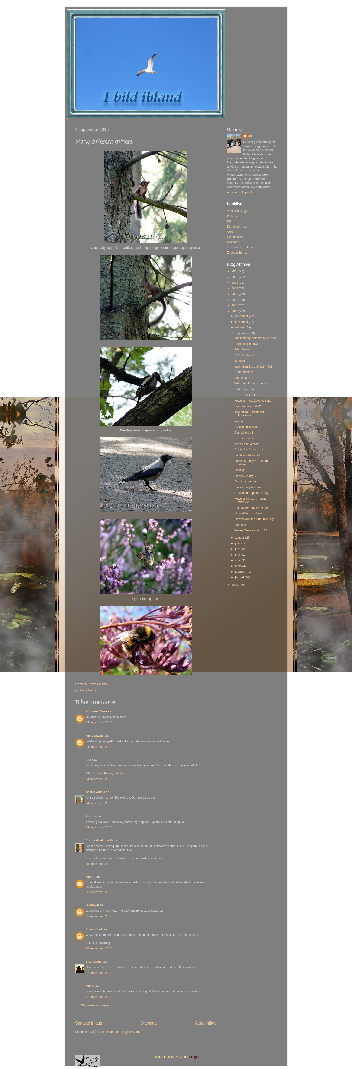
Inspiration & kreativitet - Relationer (250, 413)
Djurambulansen (238, 226)
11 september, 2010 (99, 997)
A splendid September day (251, 493)
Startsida (148, 1023)
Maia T (90, 877)
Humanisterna (236, 236)
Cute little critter (244, 389)
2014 (235, 288)
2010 (235, 311)
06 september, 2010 (99, 948)
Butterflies (240, 525)
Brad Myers (94, 961)
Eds (88, 759)
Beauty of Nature (115, 773)
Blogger (194, 1057)
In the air (240, 360)
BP (229, 221)
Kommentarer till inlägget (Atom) (119, 1032)
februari (240, 571)
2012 (235, 299)
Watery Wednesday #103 (250, 530)
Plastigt (239, 470)
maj (238, 554)
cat (250, 136)
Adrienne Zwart (96, 711)
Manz (89, 985)
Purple (238, 421)
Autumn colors (243, 378)
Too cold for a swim (246, 444)
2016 (235, 277)
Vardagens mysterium (241, 247)
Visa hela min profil (239, 192)
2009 (235, 584)
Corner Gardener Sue (100, 840)
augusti (240, 537)
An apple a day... (245, 476)
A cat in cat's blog (245, 426)
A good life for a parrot (248, 449)
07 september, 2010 (99, 972)
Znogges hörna (237, 252)
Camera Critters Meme (91, 684)
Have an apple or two (248, 487)
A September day (245, 355)
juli (237, 543)
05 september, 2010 (99, 864)
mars (238, 566)
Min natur (233, 242)
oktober (240, 327)
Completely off (243, 432)
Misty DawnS (95, 735)
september (242, 333)
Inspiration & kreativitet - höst (253, 366)
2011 (235, 305)
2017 (235, 271)
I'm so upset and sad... (249, 395)
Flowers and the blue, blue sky (254, 519)
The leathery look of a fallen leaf (255, 338)
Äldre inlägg (205, 1023)
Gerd (230, 231)
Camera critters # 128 (248, 406)
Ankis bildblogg (237, 211)
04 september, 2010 (99, 722)
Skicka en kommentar (95, 1005)
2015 (235, 282)
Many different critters (248, 513)
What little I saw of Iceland (251, 383)
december (242, 316)
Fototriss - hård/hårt (247, 455)
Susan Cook (94, 929)
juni (237, 549)
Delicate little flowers (247, 344)
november (242, 322)
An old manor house (247, 481)
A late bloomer (243, 372)
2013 (235, 294)
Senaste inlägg (88, 1023)
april (238, 560)
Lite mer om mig (244, 438)
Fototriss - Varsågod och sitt (252, 400)
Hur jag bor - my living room (252, 507)
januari (240, 577)
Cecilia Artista (95, 792)
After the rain (242, 349)
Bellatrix (232, 216)
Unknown (92, 905)
